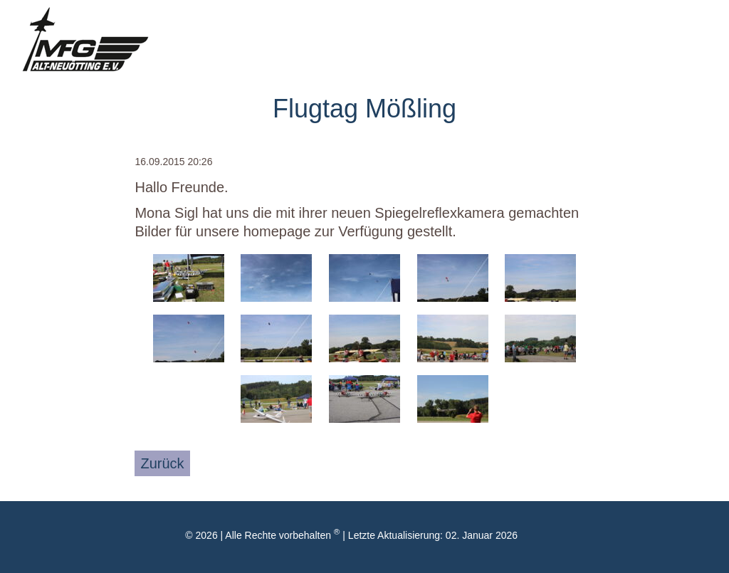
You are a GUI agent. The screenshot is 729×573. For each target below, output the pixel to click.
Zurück (162, 463)
